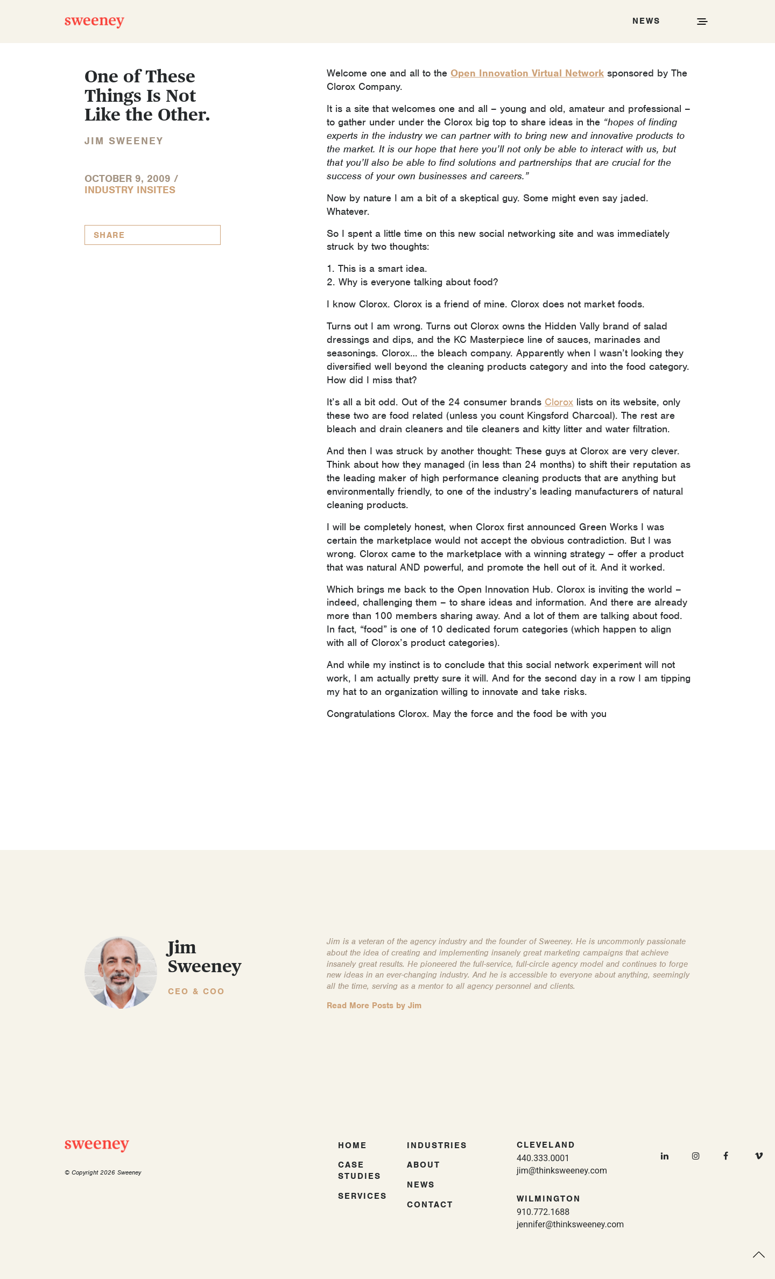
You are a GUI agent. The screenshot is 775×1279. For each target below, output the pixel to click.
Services (362, 1196)
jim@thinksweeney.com (562, 1170)
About (423, 1164)
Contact (430, 1204)
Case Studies (359, 1170)
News (421, 1184)
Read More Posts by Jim (374, 1005)
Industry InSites (129, 190)
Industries (437, 1145)
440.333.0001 (543, 1158)
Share (109, 235)
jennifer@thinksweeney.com (570, 1224)
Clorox (559, 402)
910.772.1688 (543, 1212)
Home (352, 1145)
